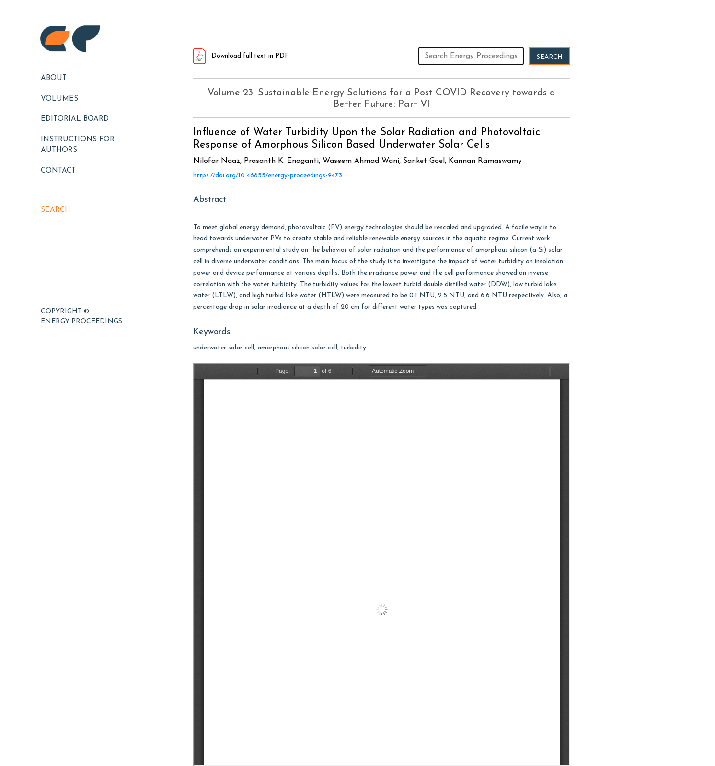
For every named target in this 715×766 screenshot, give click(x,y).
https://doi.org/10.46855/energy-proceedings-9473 (267, 175)
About (54, 78)
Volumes (59, 99)
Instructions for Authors (78, 145)
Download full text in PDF (241, 55)
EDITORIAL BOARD (75, 119)
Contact (58, 170)
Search (55, 210)
